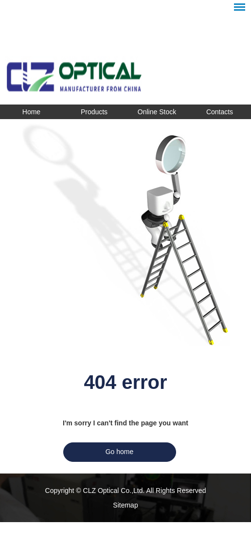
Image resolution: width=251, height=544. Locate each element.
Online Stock (157, 112)
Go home (120, 452)
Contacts (219, 112)
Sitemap (125, 505)
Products (94, 112)
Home (31, 112)
